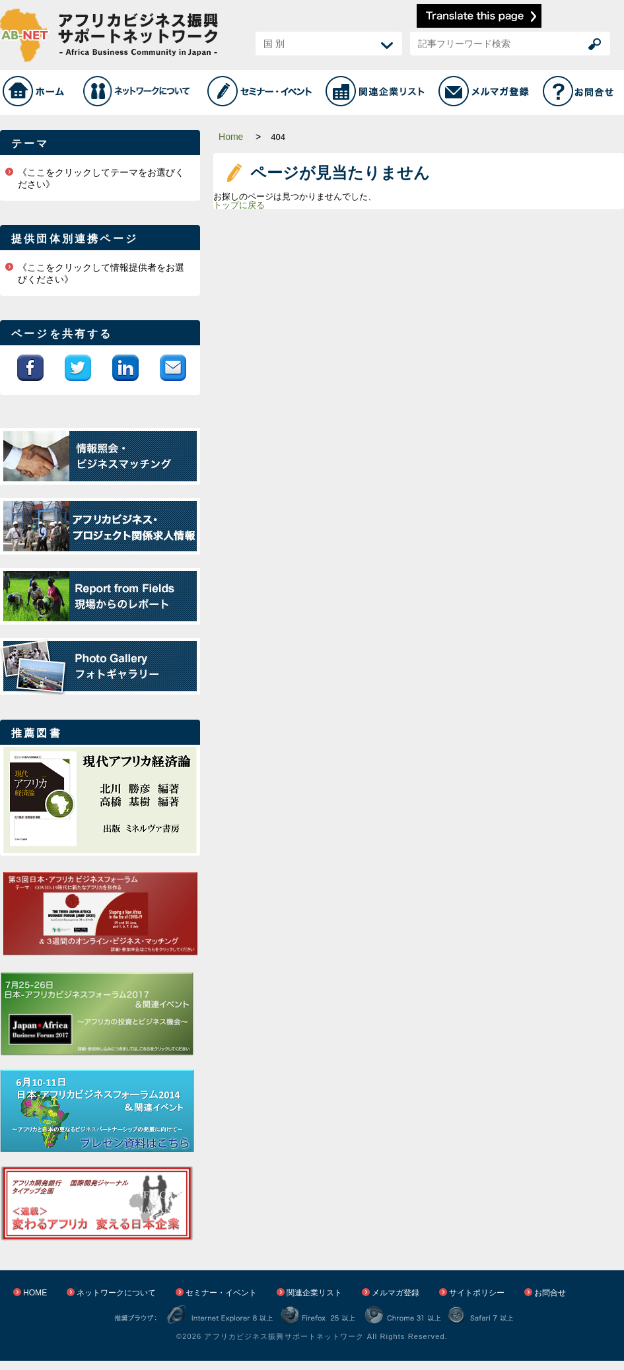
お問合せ (550, 1292)
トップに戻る (239, 205)
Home (231, 136)
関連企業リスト (314, 1292)
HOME (35, 1292)
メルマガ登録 (395, 1292)
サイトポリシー (476, 1292)
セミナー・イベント (221, 1292)
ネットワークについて (116, 1292)
